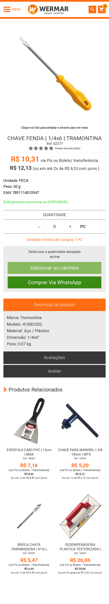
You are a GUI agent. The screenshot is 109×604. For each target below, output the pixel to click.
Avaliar (54, 371)
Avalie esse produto (67, 148)
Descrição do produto (54, 304)
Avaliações (54, 357)
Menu (16, 9)
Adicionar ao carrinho (54, 268)
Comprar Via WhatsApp (54, 282)
